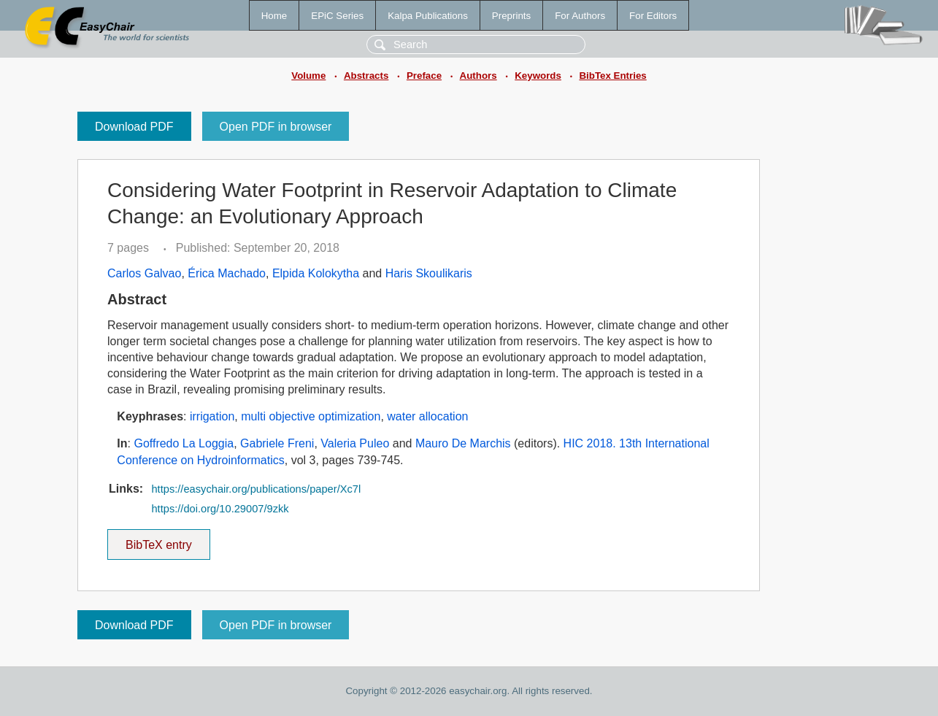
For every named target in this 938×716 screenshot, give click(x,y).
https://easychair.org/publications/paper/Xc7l (256, 489)
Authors (478, 75)
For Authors (580, 15)
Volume (308, 75)
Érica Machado (227, 273)
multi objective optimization (310, 416)
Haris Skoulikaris (428, 273)
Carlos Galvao (144, 273)
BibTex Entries (612, 75)
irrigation (212, 416)
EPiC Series (337, 15)
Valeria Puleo (354, 443)
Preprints (511, 15)
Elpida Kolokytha (315, 273)
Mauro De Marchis (463, 443)
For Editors (653, 15)
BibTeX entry (158, 540)
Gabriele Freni (277, 443)
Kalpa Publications (428, 15)
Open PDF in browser (276, 126)
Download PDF (134, 126)
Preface (424, 75)
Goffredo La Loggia (184, 443)
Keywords (538, 75)
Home (274, 15)
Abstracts (366, 75)
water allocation (427, 416)
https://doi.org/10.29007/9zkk (219, 509)
